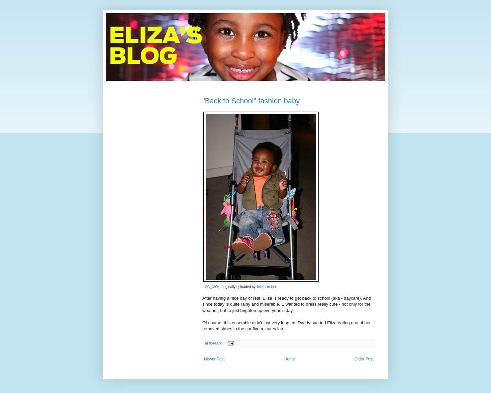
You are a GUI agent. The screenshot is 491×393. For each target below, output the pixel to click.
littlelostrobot (266, 287)
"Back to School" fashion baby (251, 101)
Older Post (363, 359)
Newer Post (214, 359)
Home (289, 359)
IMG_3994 (211, 287)
